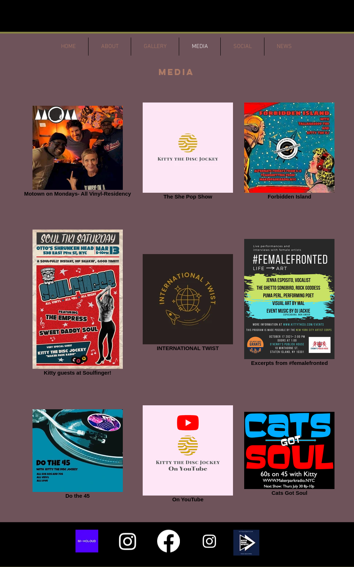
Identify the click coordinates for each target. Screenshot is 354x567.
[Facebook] (168, 541)
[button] (246, 543)
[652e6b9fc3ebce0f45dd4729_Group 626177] (86, 541)
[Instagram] (127, 541)
